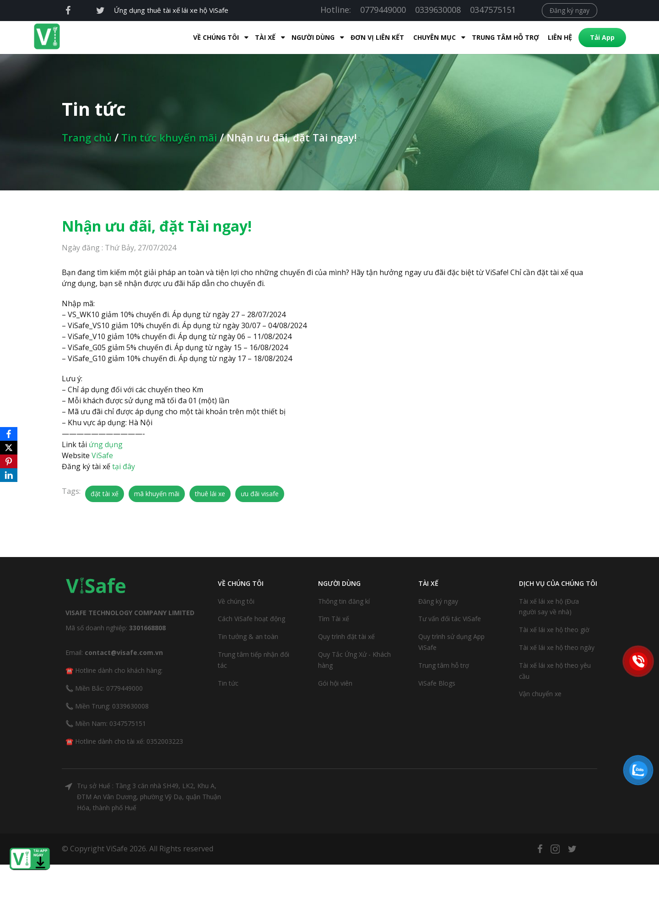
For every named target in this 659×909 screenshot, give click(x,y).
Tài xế (247, 37)
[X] (8, 447)
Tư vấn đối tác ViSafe (449, 618)
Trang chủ (87, 137)
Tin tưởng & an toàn (248, 636)
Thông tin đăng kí (344, 601)
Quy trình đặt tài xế (346, 636)
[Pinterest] (8, 461)
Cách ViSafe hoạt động (251, 618)
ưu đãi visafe (260, 493)
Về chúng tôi (236, 601)
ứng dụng (106, 444)
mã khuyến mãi (156, 493)
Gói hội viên (335, 683)
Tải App (584, 37)
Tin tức (228, 683)
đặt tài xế (105, 493)
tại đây (123, 466)
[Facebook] (8, 434)
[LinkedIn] (8, 475)
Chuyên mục (416, 37)
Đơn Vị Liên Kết (359, 37)
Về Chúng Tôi (198, 37)
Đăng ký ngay (569, 10)
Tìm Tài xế (333, 618)
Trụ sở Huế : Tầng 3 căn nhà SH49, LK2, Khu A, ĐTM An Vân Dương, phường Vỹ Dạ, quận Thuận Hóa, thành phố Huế (149, 796)
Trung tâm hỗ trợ (487, 37)
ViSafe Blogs (436, 683)
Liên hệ (541, 37)
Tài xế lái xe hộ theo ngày (556, 647)
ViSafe (102, 455)
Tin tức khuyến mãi (169, 137)
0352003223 (164, 741)
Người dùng (294, 37)
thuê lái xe (210, 493)
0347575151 (493, 9)
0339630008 (438, 9)
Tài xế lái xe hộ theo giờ (554, 629)
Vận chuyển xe (540, 693)
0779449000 (383, 9)
